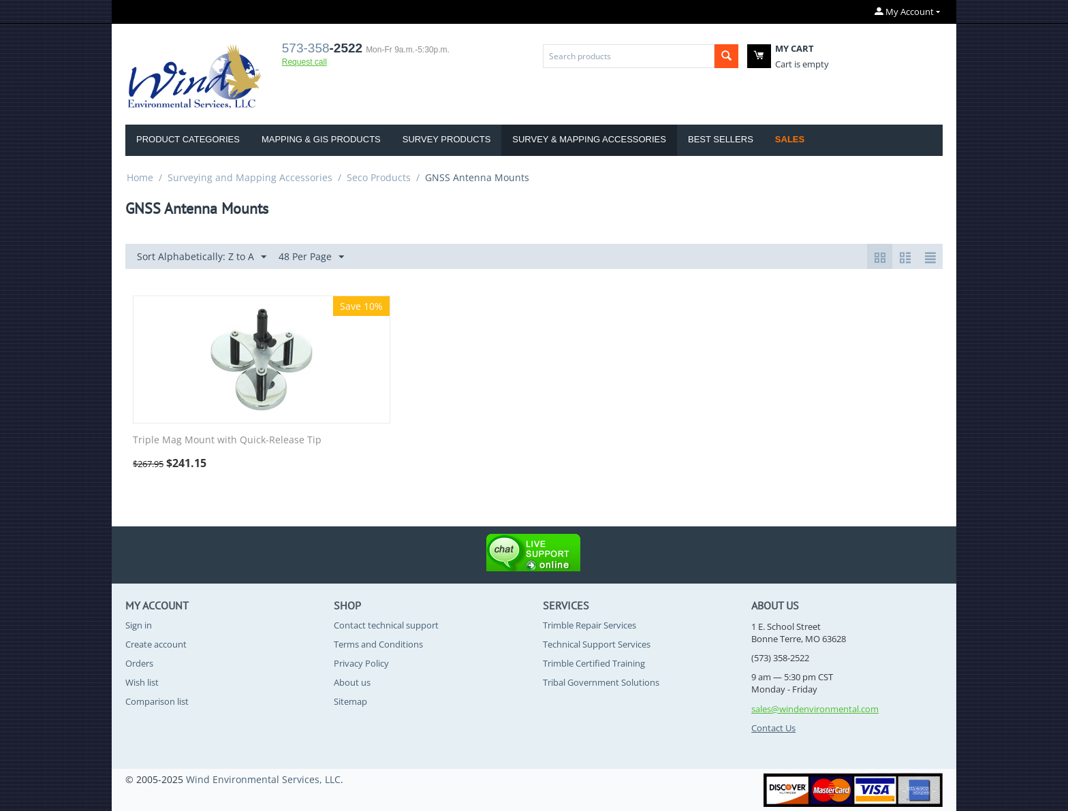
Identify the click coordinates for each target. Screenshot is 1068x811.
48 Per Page (311, 257)
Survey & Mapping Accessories (589, 139)
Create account (156, 644)
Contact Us (773, 728)
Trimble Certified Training (594, 663)
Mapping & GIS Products (321, 139)
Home (140, 177)
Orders (139, 663)
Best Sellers (720, 139)
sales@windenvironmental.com (815, 709)
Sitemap (350, 701)
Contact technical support (386, 625)
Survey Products (447, 139)
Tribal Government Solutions (601, 682)
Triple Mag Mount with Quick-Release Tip (227, 440)
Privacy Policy (361, 663)
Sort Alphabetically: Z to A (201, 257)
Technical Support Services (596, 644)
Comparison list (157, 701)
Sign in (138, 625)
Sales (789, 139)
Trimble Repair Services (589, 625)
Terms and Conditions (378, 644)
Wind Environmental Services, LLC (263, 779)
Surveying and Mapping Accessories (250, 177)
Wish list (142, 682)
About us (352, 682)
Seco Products (379, 177)
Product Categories (188, 139)
